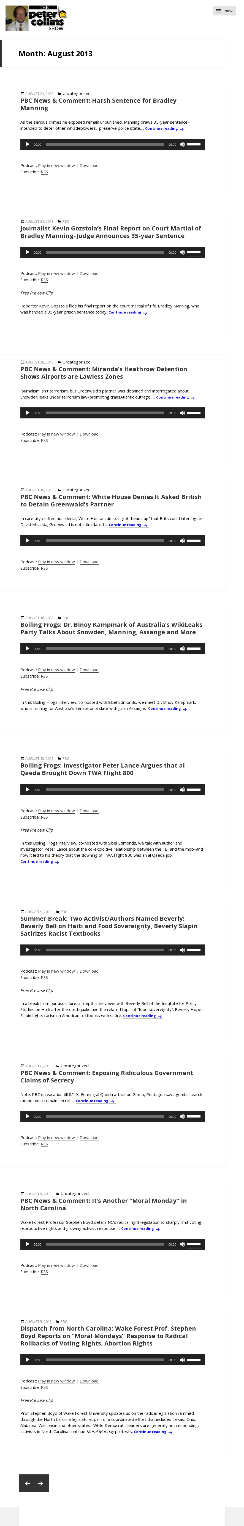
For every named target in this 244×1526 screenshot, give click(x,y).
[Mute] (182, 144)
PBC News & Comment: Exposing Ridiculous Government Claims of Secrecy (106, 1076)
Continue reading (165, 128)
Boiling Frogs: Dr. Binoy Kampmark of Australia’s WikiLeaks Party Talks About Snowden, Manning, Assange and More (111, 628)
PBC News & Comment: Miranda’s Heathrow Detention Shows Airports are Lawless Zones (103, 372)
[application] (112, 144)
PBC (66, 221)
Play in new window (56, 165)
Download (89, 165)
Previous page (27, 1483)
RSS (44, 171)
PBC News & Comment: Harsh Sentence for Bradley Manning (98, 104)
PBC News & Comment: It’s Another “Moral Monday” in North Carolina (103, 1204)
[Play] (27, 144)
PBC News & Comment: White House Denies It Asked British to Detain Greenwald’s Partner (111, 500)
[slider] (105, 144)
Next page (40, 1483)
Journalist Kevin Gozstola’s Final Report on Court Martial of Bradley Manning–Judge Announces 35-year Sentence (110, 232)
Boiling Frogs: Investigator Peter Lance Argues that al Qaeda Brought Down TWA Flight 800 (102, 769)
